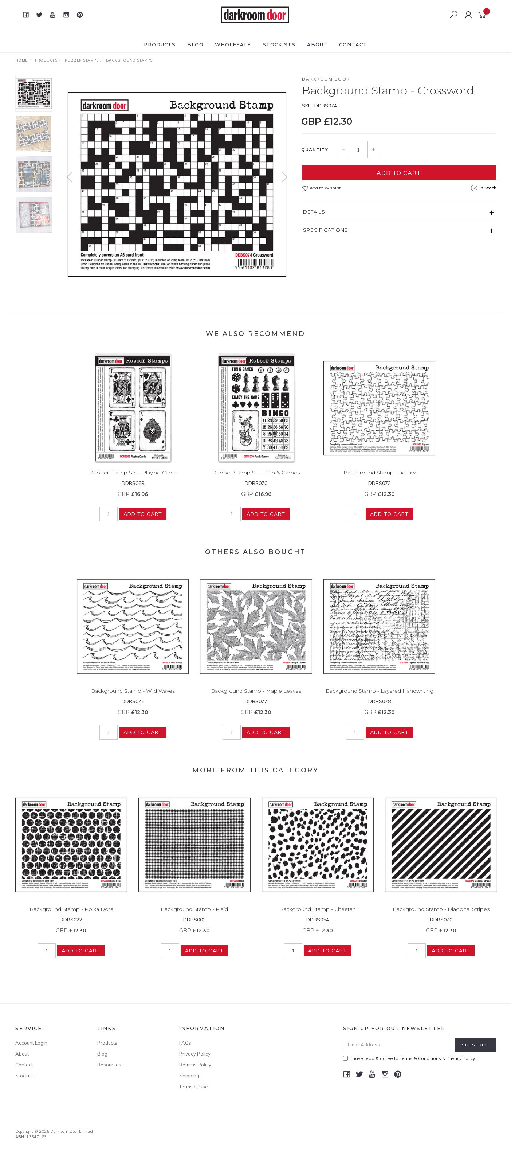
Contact (353, 44)
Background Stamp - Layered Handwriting (379, 697)
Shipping (189, 1075)
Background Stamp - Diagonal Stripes (441, 915)
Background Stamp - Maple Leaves (256, 697)
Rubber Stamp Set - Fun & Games (256, 479)
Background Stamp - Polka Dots (71, 915)
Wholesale (233, 44)
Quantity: (315, 150)
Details (314, 212)
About (317, 44)
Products (160, 44)
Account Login (31, 1043)
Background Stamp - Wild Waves (133, 697)
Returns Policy (195, 1065)
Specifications (325, 230)
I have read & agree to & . (409, 1058)
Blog (195, 44)
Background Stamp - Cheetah (317, 915)
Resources (109, 1065)
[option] (177, 184)
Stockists (279, 44)
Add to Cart (399, 172)
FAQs (185, 1043)
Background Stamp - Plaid (194, 915)
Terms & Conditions (420, 1058)
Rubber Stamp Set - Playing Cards (132, 479)
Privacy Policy (195, 1054)
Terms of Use (193, 1086)
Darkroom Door (326, 79)
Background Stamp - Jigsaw (379, 479)
